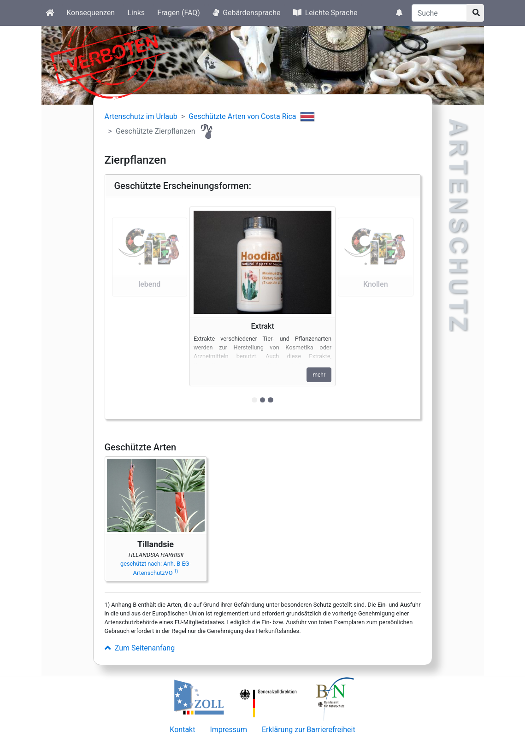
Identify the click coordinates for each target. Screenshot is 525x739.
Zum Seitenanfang (140, 648)
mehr (319, 375)
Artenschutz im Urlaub (141, 116)
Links (136, 12)
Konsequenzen (90, 12)
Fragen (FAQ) (178, 12)
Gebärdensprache (246, 12)
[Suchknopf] (475, 13)
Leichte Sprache (325, 12)
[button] (150, 308)
